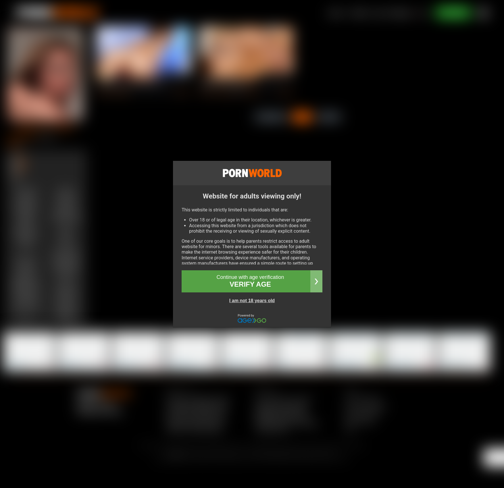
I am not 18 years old (252, 300)
